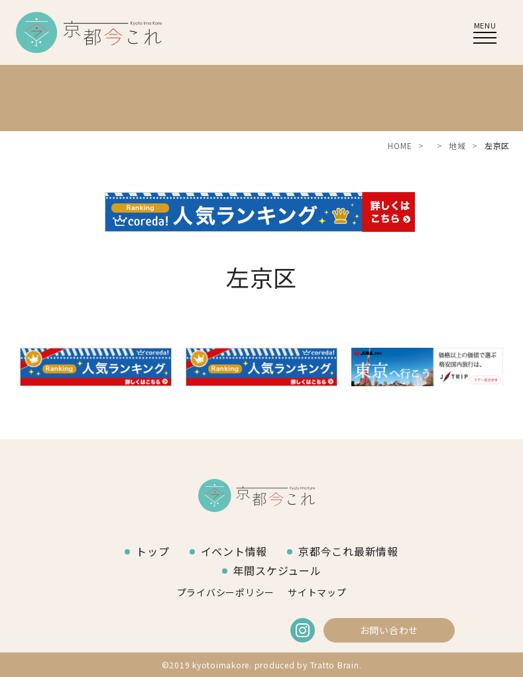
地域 (457, 145)
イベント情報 (234, 551)
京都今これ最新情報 (348, 551)
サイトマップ (317, 592)
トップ (152, 551)
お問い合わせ (389, 630)
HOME (400, 145)
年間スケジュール (277, 570)
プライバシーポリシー (226, 592)
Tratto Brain (334, 664)
